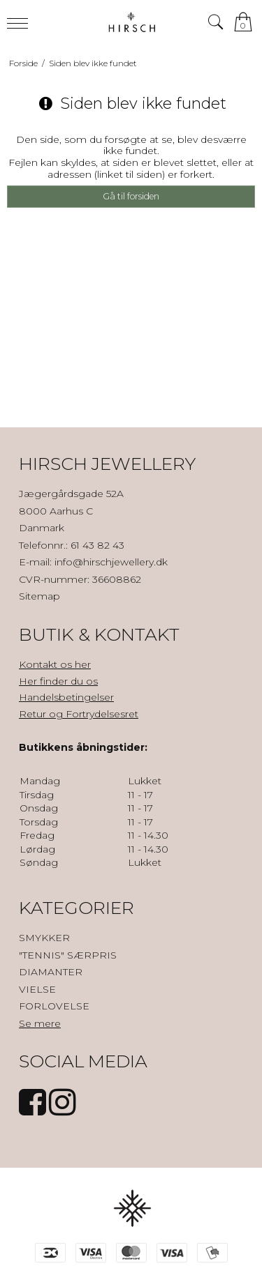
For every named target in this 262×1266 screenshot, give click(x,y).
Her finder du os (58, 681)
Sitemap (39, 596)
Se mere (40, 1023)
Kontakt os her (55, 664)
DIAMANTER (50, 972)
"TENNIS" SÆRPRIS (68, 955)
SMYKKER (44, 937)
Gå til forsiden (131, 196)
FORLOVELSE (54, 1006)
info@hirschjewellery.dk (111, 562)
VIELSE (37, 989)
